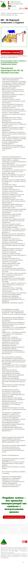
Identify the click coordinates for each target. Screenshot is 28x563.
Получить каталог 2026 (14, 517)
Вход (22, 8)
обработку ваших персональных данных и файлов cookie (14, 555)
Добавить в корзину (11, 52)
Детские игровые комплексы (9, 15)
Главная (3, 13)
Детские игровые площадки (15, 13)
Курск (3, 1)
